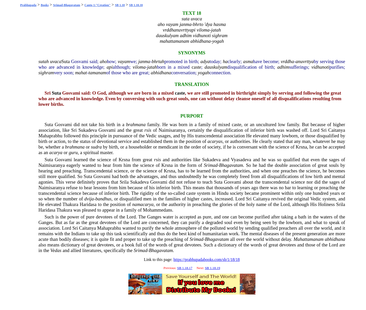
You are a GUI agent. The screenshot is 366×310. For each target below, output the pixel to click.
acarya (56, 152)
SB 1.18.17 (184, 268)
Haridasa (88, 204)
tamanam (97, 72)
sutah (43, 61)
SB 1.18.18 (136, 5)
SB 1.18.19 (212, 268)
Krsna (301, 147)
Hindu (223, 193)
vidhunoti (320, 67)
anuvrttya (305, 61)
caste (196, 67)
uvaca (56, 61)
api (110, 67)
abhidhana (161, 72)
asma (248, 61)
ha (225, 61)
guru (73, 152)
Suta (65, 61)
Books (45, 5)
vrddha (287, 61)
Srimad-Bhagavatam (66, 5)
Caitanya (336, 130)
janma (144, 61)
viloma (139, 67)
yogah (203, 72)
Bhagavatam (231, 165)
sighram (46, 72)
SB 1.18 (120, 5)
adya (205, 61)
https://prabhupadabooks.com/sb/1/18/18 (206, 259)
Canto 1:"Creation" (97, 5)
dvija (89, 198)
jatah (152, 67)
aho (103, 61)
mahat (81, 72)
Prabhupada (28, 5)
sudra (96, 147)
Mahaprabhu (50, 135)
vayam (124, 61)
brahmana (136, 124)
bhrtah (158, 61)
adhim (283, 67)
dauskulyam (216, 67)
